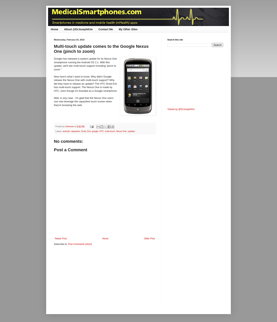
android (66, 131)
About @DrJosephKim (78, 29)
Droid (83, 131)
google (95, 131)
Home (54, 29)
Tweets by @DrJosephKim (181, 109)
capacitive (75, 131)
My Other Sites (128, 29)
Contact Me (105, 29)
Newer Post (61, 238)
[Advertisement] (86, 278)
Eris (89, 131)
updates (131, 131)
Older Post (149, 238)
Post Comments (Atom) (80, 244)
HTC (101, 131)
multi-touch (110, 131)
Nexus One (121, 131)
